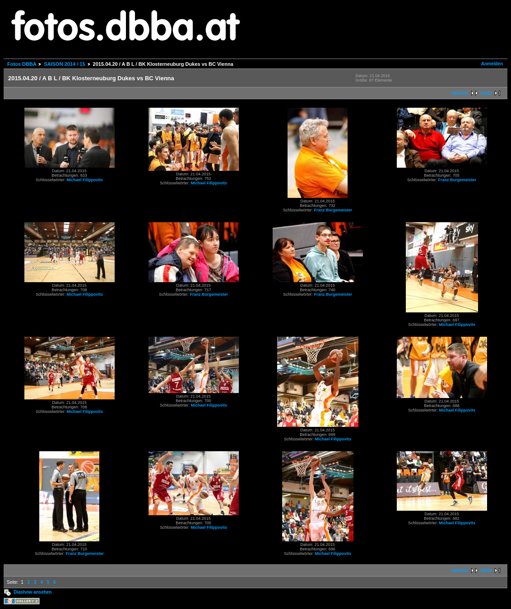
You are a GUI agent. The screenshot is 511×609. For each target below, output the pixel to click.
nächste (460, 93)
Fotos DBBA (21, 64)
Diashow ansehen (32, 592)
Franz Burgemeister (333, 210)
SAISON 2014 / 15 (64, 64)
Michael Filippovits (85, 180)
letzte (486, 93)
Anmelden (492, 63)
